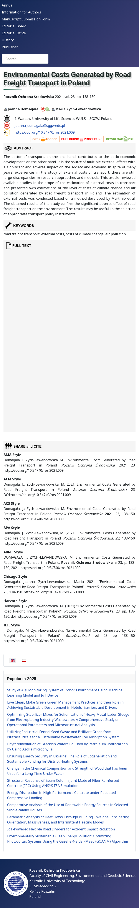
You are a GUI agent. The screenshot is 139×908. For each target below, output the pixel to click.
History (8, 40)
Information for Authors (21, 12)
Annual (7, 5)
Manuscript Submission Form (26, 19)
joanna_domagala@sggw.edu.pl (40, 125)
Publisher (10, 47)
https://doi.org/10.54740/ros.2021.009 (45, 132)
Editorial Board (14, 26)
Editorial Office (14, 33)
